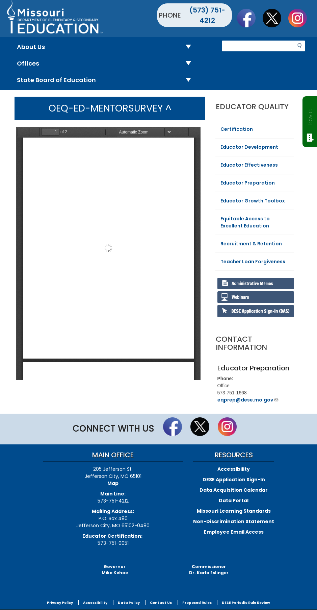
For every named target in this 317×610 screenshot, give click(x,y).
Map (112, 483)
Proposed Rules (197, 602)
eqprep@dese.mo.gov (248, 399)
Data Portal (233, 500)
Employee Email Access (234, 532)
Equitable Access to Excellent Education (245, 222)
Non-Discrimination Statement (233, 521)
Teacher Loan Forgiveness (252, 261)
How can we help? (310, 115)
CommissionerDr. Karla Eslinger (209, 570)
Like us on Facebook (249, 17)
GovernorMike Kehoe (115, 570)
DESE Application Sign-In (234, 479)
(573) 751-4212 (207, 15)
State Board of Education (106, 80)
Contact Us (161, 602)
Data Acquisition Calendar (234, 490)
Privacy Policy (60, 602)
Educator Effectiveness (249, 165)
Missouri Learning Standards (234, 511)
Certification (236, 129)
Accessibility (233, 469)
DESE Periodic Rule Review (246, 602)
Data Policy (129, 602)
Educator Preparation (247, 182)
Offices (106, 64)
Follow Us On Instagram (301, 17)
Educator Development (249, 147)
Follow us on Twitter (275, 17)
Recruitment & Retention (251, 243)
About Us (106, 47)
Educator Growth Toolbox (252, 200)
